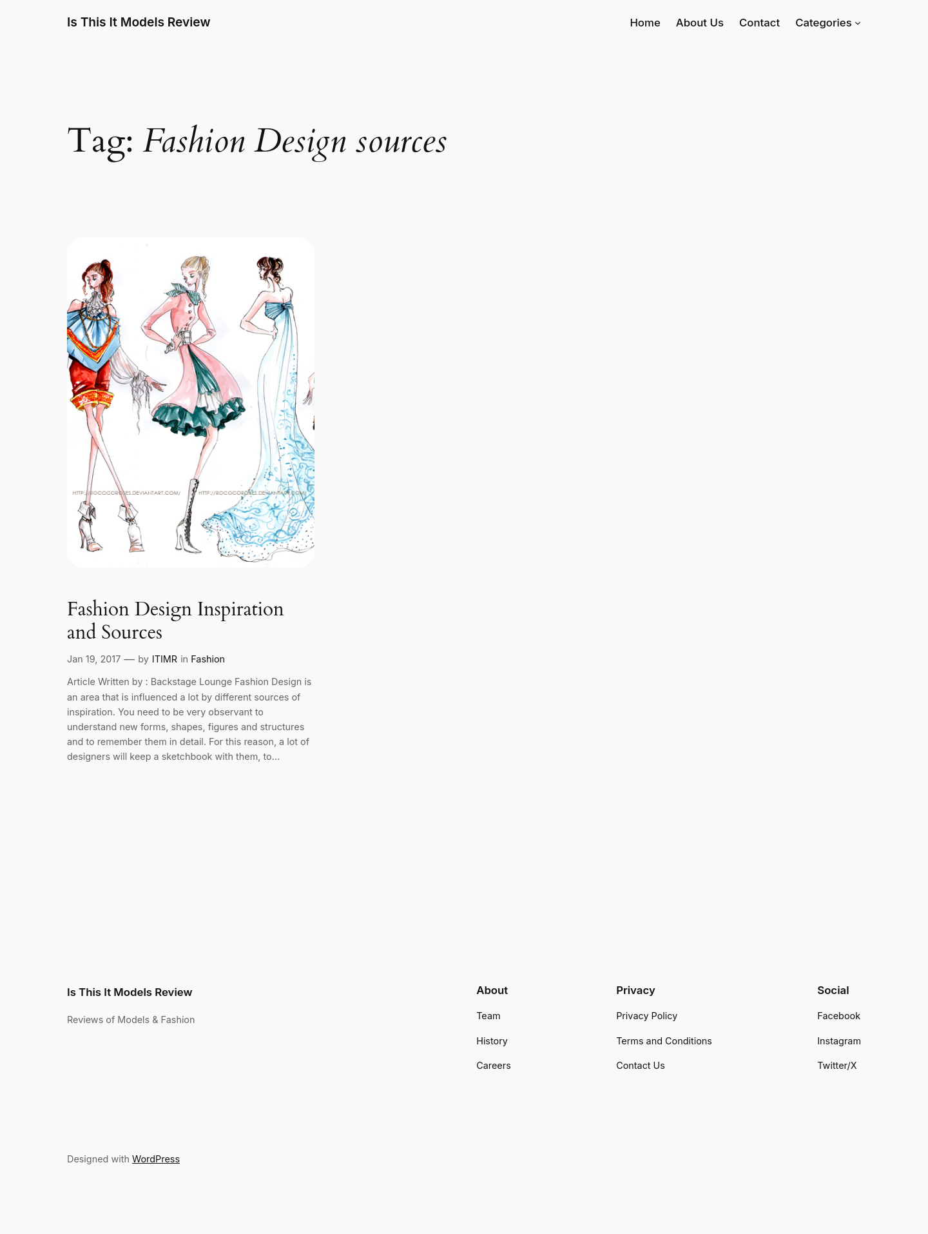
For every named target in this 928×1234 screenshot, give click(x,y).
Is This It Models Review (139, 22)
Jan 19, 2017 (94, 658)
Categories (823, 22)
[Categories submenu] (858, 22)
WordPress (156, 1158)
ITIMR (164, 658)
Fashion (208, 658)
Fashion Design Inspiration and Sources (175, 621)
